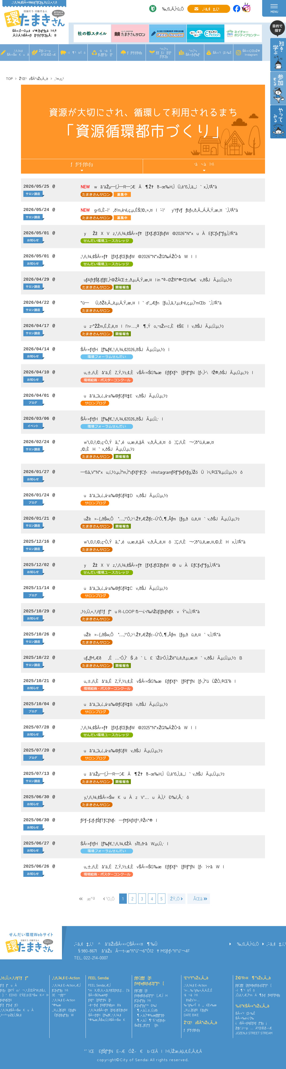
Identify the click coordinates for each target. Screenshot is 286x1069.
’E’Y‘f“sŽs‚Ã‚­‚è (196, 977)
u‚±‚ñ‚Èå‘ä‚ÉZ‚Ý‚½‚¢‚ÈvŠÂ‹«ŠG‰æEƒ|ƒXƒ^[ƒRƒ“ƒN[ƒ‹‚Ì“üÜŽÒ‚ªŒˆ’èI (158, 681)
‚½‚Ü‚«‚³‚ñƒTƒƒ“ (14, 977)
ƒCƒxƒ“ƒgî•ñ (60, 989)
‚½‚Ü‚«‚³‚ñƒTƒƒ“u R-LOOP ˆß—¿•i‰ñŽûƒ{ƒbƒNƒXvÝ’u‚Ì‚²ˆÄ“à (140, 611)
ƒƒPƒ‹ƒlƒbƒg (134, 52)
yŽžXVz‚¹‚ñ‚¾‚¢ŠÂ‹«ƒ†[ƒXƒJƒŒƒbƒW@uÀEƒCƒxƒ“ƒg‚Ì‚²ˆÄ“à (150, 565)
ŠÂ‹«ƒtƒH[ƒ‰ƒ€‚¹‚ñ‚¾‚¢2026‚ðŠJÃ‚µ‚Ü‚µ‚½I (125, 349)
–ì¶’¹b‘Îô (76, 52)
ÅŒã (197, 898)
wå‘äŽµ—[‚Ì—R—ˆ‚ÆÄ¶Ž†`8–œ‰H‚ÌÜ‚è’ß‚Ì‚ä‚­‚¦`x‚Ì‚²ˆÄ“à (149, 186)
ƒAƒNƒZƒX (6, 999)
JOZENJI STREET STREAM (253, 1032)
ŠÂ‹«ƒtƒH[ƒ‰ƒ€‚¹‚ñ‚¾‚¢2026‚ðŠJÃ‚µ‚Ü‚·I (122, 418)
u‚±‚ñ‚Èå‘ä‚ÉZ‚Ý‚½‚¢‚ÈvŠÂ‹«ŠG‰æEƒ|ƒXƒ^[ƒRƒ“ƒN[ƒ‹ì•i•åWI (152, 866)
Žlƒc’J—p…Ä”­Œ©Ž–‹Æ (47, 52)
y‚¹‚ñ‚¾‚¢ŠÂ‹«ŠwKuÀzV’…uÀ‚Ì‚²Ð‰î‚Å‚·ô (135, 797)
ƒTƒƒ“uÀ (8, 984)
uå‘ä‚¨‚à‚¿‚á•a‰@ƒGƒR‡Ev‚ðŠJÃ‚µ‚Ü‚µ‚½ (124, 395)
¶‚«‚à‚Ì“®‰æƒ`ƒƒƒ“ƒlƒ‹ (149, 1014)
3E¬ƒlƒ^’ (59, 994)
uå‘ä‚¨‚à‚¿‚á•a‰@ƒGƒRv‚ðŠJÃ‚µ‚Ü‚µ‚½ (122, 750)
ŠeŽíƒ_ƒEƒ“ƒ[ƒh (146, 1024)
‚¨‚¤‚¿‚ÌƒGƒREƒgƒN (64, 1009)
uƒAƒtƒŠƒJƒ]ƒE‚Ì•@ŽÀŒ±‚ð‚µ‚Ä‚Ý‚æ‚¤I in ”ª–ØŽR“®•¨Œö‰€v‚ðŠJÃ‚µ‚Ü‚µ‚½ (156, 279)
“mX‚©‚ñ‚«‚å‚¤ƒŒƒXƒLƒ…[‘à (108, 989)
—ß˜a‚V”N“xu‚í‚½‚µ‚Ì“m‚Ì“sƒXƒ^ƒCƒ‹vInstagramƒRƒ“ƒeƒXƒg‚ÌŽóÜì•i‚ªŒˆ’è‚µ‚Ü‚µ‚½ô (162, 472)
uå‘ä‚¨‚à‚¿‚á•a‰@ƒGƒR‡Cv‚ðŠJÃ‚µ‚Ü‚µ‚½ (124, 588)
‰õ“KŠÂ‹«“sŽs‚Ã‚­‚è (252, 1005)
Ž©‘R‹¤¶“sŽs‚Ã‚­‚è (253, 977)
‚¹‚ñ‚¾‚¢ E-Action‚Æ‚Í (66, 984)
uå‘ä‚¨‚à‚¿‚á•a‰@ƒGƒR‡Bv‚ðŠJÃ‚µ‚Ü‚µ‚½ (124, 704)
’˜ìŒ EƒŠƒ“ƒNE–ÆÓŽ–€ (113, 1050)
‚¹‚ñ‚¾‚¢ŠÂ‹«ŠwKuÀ (18, 52)
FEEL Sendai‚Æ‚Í (99, 984)
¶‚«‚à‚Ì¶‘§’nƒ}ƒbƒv (149, 1019)
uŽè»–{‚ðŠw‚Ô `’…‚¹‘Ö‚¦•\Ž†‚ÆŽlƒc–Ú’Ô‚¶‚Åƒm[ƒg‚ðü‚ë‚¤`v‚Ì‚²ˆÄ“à (151, 634)
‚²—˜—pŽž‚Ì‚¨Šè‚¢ (10, 1014)
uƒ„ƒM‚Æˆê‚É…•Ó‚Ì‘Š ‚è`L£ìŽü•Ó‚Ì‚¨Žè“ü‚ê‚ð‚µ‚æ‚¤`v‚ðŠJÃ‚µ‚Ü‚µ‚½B (161, 657)
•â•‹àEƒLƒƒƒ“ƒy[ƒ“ (105, 52)
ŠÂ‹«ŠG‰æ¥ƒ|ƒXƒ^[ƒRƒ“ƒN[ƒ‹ (100, 997)
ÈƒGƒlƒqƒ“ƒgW (63, 1014)
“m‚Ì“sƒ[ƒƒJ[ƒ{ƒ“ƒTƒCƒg (164, 52)
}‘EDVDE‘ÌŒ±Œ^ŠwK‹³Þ (24, 994)
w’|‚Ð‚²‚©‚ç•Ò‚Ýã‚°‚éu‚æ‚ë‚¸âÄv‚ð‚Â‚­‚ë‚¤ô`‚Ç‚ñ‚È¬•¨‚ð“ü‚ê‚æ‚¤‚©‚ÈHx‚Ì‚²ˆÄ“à (163, 541)
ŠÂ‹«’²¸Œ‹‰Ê (222, 52)
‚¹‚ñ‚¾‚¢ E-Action (66, 977)
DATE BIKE (191, 1014)
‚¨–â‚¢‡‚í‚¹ (210, 8)
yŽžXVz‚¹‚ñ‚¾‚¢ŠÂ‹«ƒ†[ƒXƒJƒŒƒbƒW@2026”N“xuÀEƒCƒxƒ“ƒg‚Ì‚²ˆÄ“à (159, 233)
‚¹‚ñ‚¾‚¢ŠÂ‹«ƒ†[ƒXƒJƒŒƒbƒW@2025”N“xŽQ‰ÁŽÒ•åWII (138, 727)
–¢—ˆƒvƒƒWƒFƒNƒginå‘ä (104, 1004)
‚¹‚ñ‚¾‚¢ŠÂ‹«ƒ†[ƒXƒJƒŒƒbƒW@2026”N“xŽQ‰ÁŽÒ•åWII (138, 256)
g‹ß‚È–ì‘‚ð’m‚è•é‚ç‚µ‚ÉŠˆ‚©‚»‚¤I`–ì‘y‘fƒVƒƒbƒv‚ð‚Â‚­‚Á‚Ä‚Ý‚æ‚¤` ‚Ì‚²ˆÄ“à (159, 210)
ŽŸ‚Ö (176, 898)
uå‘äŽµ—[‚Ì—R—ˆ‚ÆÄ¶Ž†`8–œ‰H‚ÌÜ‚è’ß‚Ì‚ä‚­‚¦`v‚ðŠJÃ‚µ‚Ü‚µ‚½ (153, 774)
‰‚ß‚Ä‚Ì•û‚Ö (171, 8)
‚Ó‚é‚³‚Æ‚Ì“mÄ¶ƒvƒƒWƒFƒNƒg (257, 994)
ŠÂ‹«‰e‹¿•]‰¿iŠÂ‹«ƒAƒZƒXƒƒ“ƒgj (251, 1020)
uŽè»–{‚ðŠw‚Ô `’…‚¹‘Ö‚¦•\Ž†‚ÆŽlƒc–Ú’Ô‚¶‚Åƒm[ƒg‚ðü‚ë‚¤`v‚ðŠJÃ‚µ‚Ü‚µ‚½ (160, 518)
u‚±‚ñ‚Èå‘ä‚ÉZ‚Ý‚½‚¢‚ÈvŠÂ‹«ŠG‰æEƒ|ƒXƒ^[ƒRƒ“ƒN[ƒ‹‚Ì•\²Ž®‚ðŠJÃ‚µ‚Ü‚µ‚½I (167, 372)
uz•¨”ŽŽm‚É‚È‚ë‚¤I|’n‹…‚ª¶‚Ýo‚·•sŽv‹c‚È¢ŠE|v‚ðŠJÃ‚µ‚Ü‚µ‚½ (152, 326)
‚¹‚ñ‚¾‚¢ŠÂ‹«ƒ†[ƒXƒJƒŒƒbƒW (107, 1009)
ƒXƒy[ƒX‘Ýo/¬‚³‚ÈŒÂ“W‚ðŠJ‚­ (23, 989)
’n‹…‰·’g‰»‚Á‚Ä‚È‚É (198, 989)
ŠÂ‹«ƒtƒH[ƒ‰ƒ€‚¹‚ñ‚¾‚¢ (104, 1014)
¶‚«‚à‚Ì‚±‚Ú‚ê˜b (146, 1009)
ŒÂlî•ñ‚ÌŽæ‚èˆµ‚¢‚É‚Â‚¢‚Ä (176, 1050)
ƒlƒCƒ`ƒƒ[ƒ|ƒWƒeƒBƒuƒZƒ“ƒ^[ (149, 979)
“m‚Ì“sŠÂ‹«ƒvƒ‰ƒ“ (193, 52)
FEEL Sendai (98, 977)
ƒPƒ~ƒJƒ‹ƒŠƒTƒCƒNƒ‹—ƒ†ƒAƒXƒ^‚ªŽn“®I (119, 820)
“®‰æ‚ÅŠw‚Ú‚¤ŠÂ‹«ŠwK (106, 1019)
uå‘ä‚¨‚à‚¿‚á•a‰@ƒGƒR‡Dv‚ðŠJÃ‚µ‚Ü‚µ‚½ (124, 495)
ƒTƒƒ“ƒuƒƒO (9, 1004)
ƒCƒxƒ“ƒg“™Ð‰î (145, 1004)
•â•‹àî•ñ (204, 164)
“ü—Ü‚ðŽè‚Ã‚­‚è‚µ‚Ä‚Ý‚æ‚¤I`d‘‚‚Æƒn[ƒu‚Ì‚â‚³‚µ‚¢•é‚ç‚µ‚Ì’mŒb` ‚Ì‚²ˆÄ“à (151, 302)
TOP (9, 78)
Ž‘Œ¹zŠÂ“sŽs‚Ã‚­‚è (33, 78)
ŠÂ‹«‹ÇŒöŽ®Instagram (251, 52)
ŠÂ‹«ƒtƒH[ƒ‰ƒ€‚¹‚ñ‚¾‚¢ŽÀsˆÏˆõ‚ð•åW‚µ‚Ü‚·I (124, 843)
